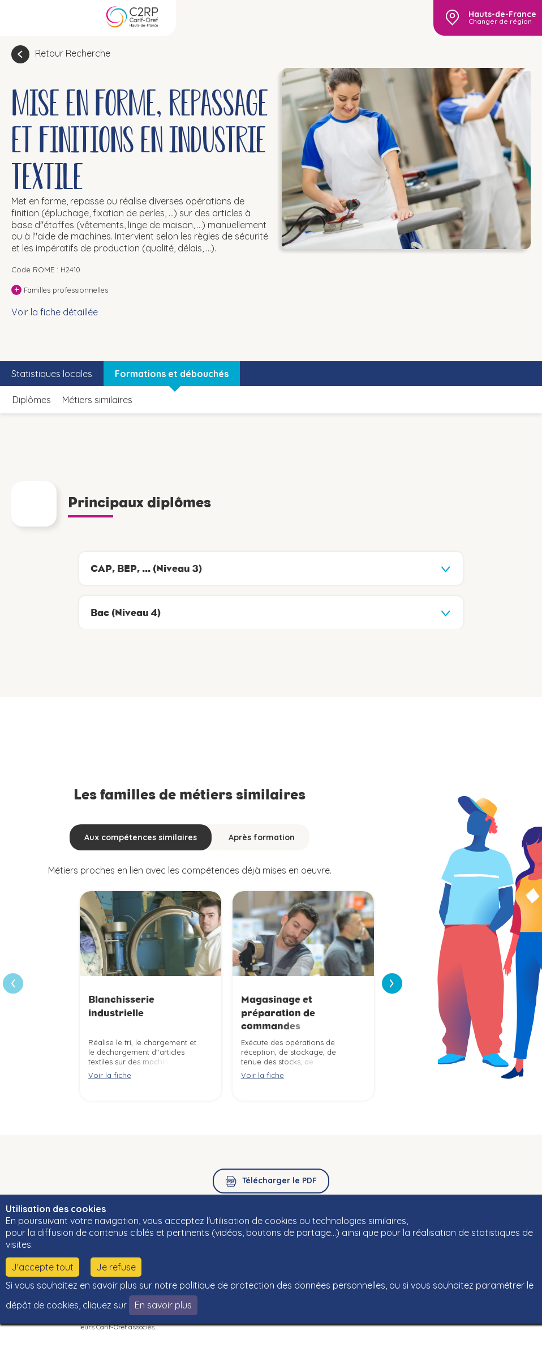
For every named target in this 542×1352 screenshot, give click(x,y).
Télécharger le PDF (279, 1180)
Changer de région (500, 21)
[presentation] (392, 983)
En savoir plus (163, 1305)
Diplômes (31, 399)
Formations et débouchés (172, 373)
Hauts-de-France (502, 14)
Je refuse (116, 1267)
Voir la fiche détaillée (54, 312)
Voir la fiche (109, 1075)
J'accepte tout (42, 1267)
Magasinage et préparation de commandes (278, 1012)
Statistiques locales (51, 373)
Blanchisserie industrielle (121, 1006)
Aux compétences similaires (140, 837)
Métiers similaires (97, 399)
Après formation (262, 837)
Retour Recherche (72, 53)
